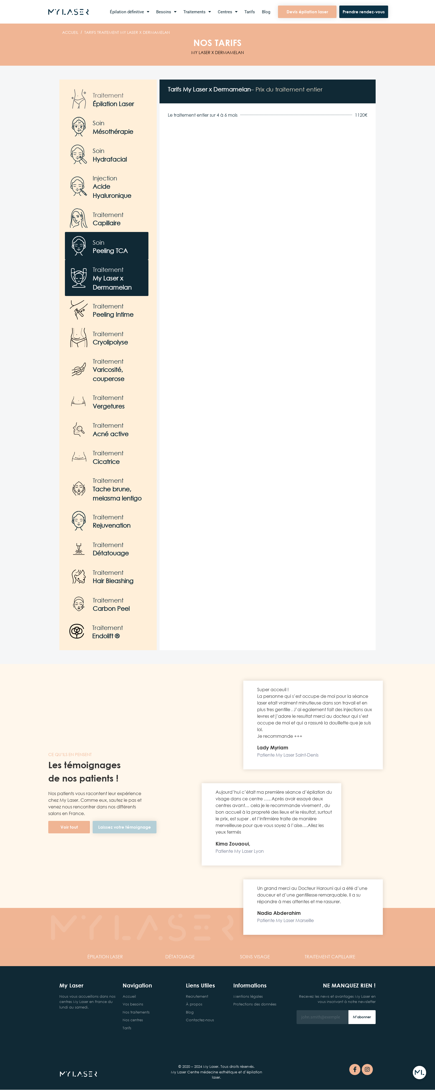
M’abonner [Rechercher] (362, 1017)
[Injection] (78, 186)
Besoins (166, 12)
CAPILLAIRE (330, 956)
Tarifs (249, 11)
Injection (105, 178)
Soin (98, 122)
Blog (266, 11)
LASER (105, 956)
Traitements (197, 12)
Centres (227, 12)
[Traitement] (78, 99)
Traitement (108, 95)
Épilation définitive (129, 12)
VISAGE (255, 956)
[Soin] (78, 126)
